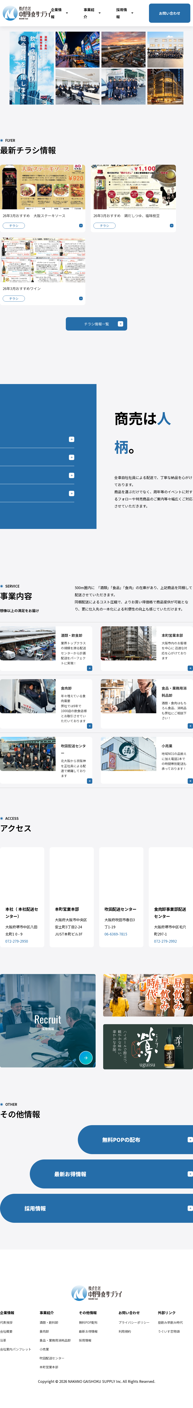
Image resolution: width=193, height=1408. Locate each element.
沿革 (3, 1340)
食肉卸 (44, 1331)
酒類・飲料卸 (49, 1322)
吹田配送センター (52, 1358)
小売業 (44, 1349)
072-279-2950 (16, 941)
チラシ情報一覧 (96, 324)
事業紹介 (92, 13)
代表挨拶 (6, 1322)
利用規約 (125, 1331)
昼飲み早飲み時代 (170, 1322)
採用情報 (124, 13)
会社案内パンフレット (15, 1349)
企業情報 (59, 13)
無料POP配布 (88, 1322)
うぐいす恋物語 (169, 1331)
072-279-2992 (165, 941)
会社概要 (6, 1331)
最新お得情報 (88, 1331)
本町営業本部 (49, 1367)
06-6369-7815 (116, 934)
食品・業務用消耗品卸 (55, 1340)
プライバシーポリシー (134, 1322)
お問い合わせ (169, 13)
